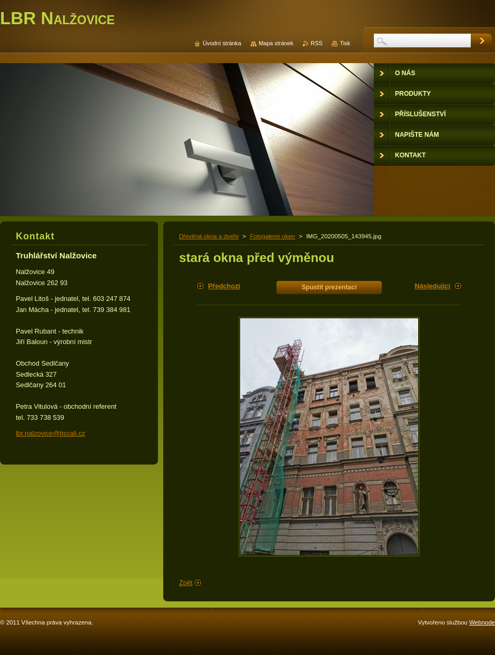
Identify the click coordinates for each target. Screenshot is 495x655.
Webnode (482, 622)
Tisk (345, 43)
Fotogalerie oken (272, 236)
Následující (432, 286)
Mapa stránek (276, 43)
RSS (316, 43)
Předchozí (224, 286)
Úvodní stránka (222, 43)
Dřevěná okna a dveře (209, 236)
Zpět (186, 583)
